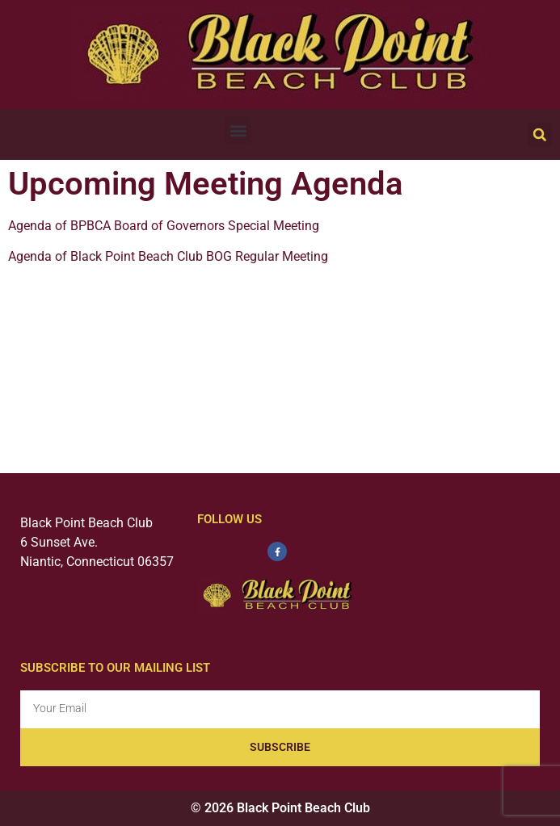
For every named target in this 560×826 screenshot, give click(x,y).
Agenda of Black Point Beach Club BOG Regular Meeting (168, 256)
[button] (238, 130)
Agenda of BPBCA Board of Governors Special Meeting (163, 225)
